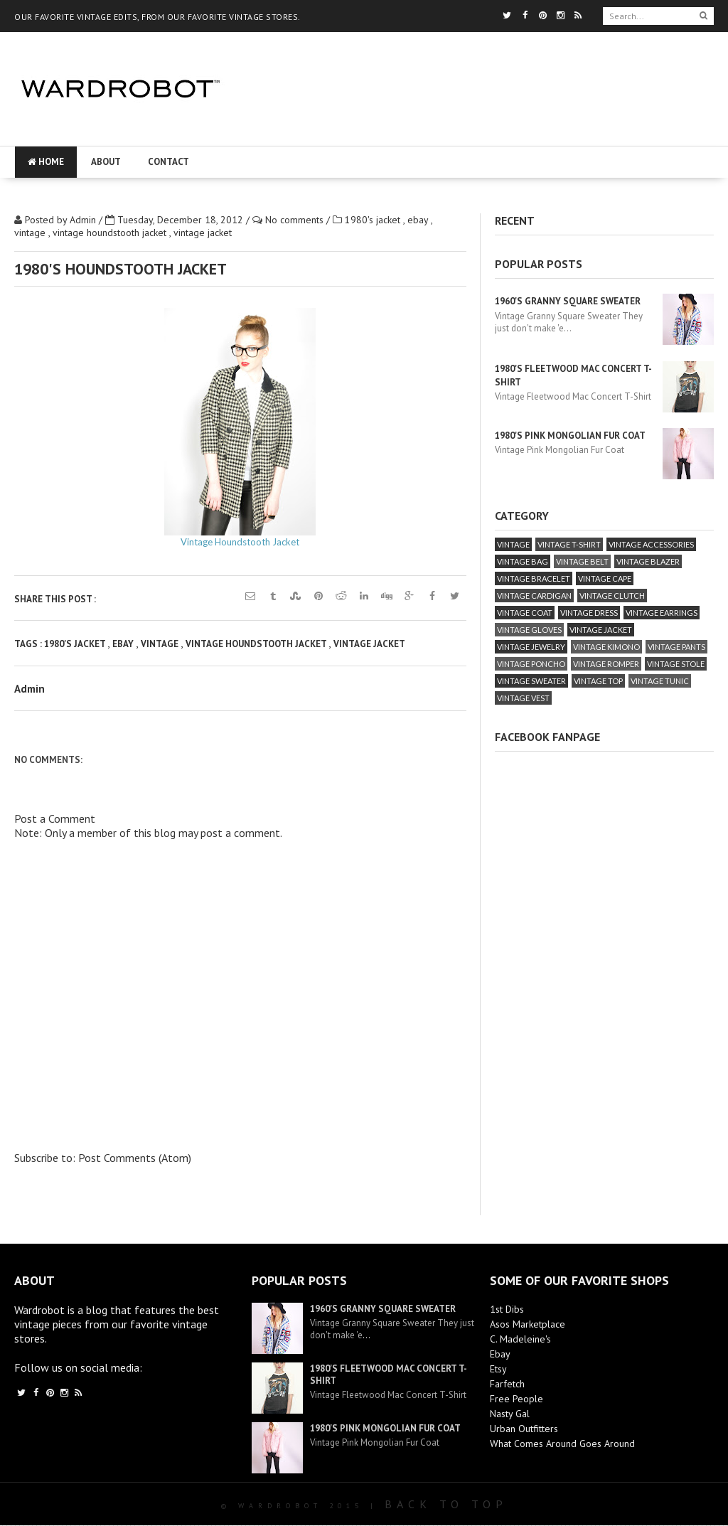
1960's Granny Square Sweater (568, 301)
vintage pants (676, 646)
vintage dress (589, 612)
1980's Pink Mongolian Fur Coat (570, 435)
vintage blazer (648, 561)
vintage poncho (531, 663)
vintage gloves (529, 629)
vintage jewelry (531, 646)
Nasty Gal (510, 1413)
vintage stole (676, 663)
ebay (419, 219)
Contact (168, 162)
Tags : (29, 644)
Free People (516, 1398)
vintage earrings (661, 612)
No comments (295, 219)
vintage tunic (660, 680)
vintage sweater (531, 680)
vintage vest (523, 698)
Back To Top (446, 1504)
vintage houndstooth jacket (111, 232)
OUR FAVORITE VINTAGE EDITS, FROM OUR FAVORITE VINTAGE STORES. (157, 16)
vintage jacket (202, 232)
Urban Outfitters (524, 1428)
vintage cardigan (534, 595)
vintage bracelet (533, 578)
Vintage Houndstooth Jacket (240, 542)
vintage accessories (651, 544)
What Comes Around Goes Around (562, 1443)
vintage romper (606, 663)
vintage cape (604, 578)
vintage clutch (612, 595)
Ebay (500, 1354)
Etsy (498, 1368)
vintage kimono (606, 646)
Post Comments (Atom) (134, 1158)
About (106, 162)
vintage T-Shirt (569, 544)
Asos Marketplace (527, 1324)
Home (46, 162)
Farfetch (507, 1383)
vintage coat (524, 612)
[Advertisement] (469, 131)
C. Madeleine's (520, 1339)
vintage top (598, 680)
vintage (31, 232)
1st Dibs (507, 1309)
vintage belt (582, 561)
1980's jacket (374, 219)
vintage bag (522, 561)
